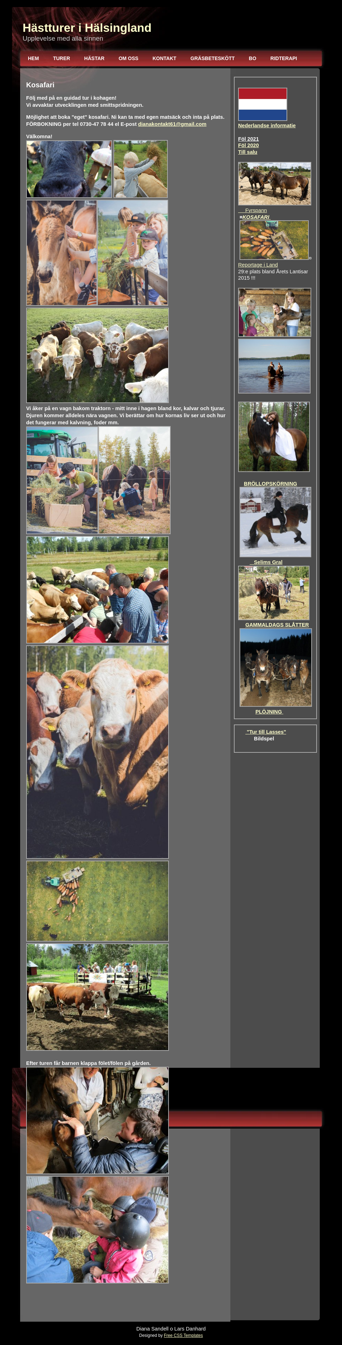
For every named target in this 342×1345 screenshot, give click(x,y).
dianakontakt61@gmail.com (172, 124)
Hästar (94, 58)
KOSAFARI (256, 217)
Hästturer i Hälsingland (87, 27)
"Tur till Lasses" (265, 732)
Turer (61, 58)
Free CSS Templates (183, 1335)
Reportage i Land (258, 265)
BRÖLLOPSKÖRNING (270, 484)
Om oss (128, 58)
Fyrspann (252, 210)
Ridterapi (283, 58)
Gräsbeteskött (212, 58)
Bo (252, 58)
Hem (33, 58)
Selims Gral (266, 562)
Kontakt (164, 58)
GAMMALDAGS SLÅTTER (277, 625)
